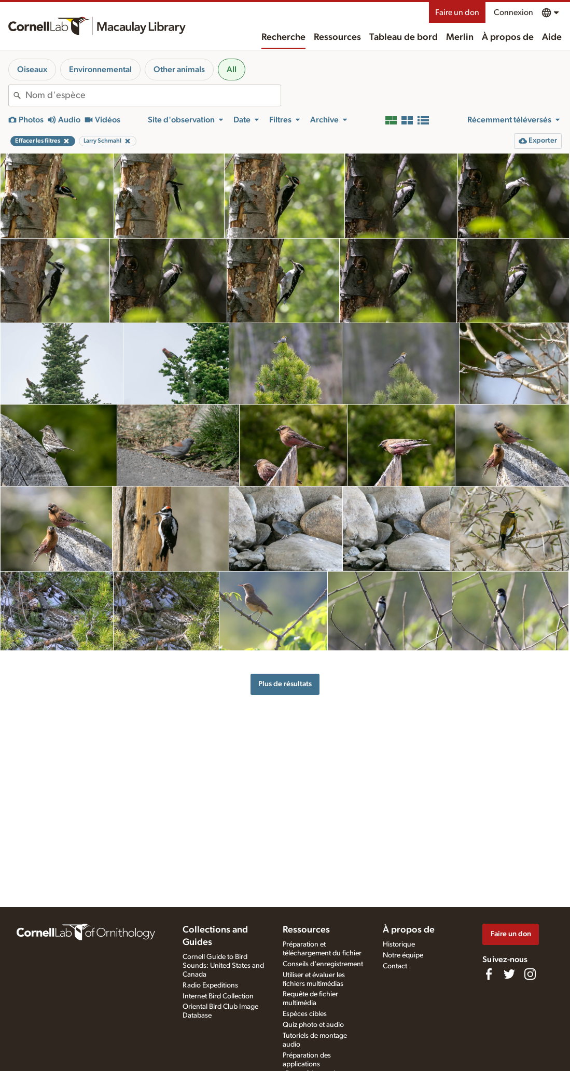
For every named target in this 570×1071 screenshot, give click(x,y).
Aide (552, 37)
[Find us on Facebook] (488, 974)
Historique (399, 944)
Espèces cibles (305, 1014)
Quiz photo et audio (313, 1024)
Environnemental (100, 69)
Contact (395, 966)
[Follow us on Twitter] (509, 974)
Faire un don (457, 12)
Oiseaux (32, 69)
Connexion (513, 12)
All (232, 69)
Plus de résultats (285, 684)
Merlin (460, 37)
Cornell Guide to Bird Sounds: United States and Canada (223, 965)
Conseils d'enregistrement (323, 964)
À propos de (508, 37)
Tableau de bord (403, 37)
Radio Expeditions (210, 985)
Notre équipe (403, 955)
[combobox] (153, 95)
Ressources (337, 37)
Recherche (283, 37)
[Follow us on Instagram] (530, 974)
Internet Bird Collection (218, 996)
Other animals (179, 69)
